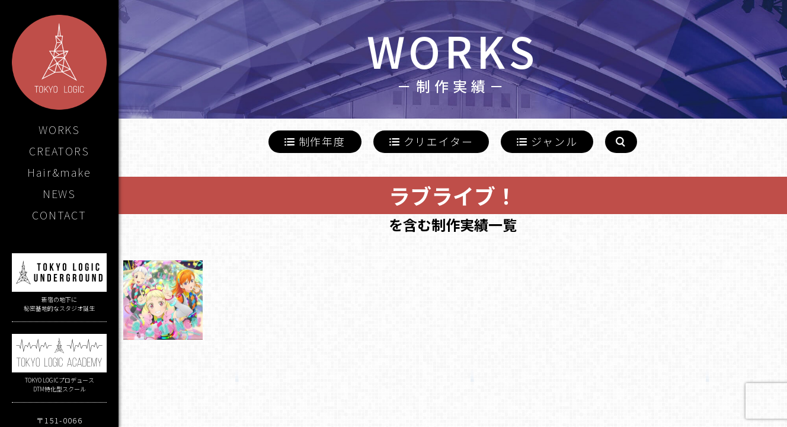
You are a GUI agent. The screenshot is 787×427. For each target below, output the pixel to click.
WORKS (59, 129)
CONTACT (59, 214)
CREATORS (59, 150)
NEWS (59, 193)
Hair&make (59, 172)
